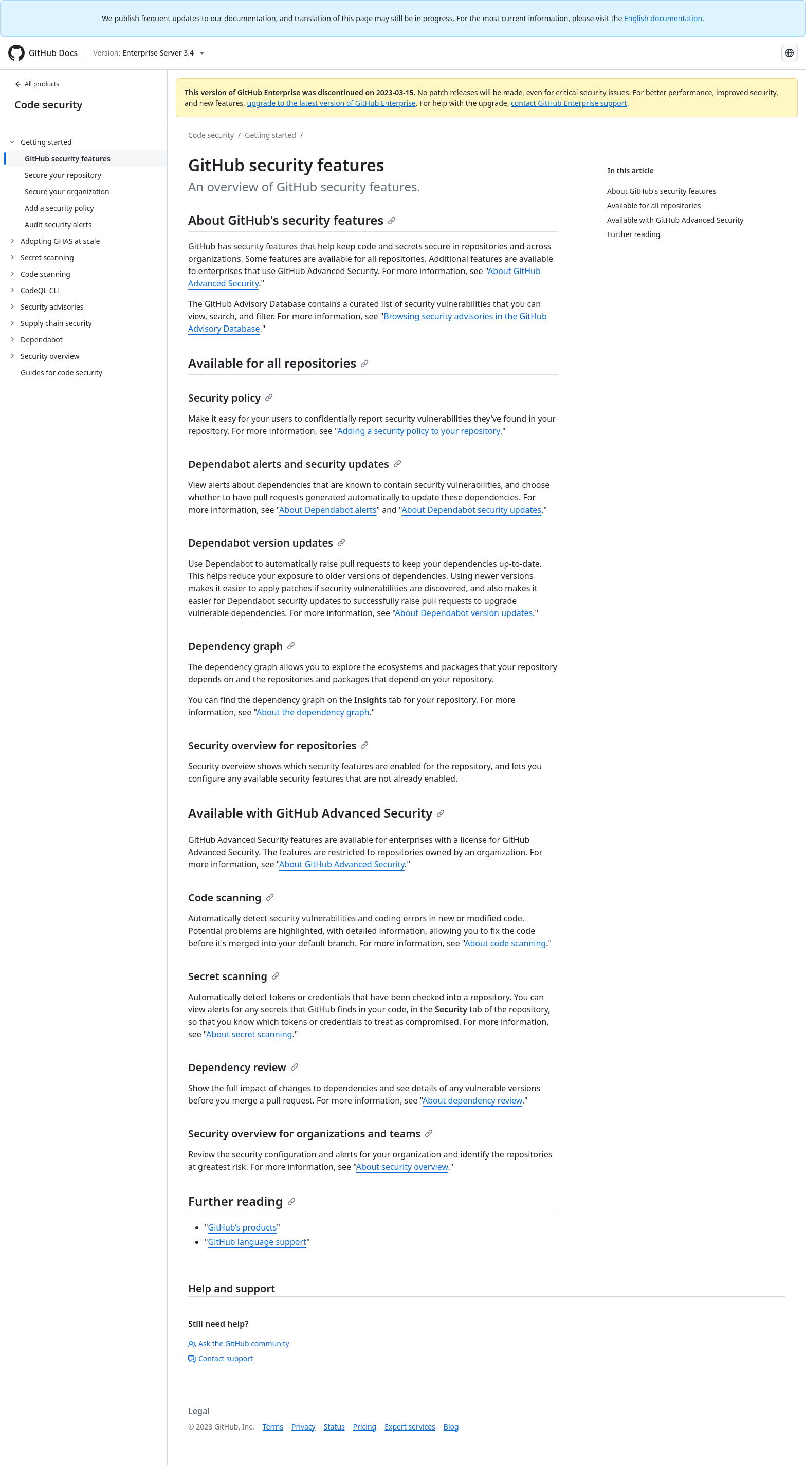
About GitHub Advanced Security (342, 864)
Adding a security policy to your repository (418, 431)
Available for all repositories (278, 362)
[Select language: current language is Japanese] (789, 53)
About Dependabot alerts (327, 509)
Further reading (242, 1200)
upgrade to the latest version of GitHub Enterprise (331, 103)
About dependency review (472, 1100)
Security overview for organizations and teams (310, 1134)
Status (334, 1427)
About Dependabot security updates (471, 509)
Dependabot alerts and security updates (294, 464)
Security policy (230, 398)
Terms (273, 1427)
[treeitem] (87, 183)
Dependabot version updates (266, 543)
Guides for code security (61, 372)
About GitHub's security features (292, 219)
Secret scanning (234, 976)
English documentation (663, 18)
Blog (451, 1427)
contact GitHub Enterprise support (569, 103)
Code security (48, 105)
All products (36, 84)
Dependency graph (241, 646)
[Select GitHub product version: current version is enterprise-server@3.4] (148, 53)
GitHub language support (257, 1241)
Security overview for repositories (278, 745)
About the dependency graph (313, 712)
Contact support (220, 1358)
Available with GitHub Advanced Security (316, 812)
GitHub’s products (242, 1227)
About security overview (402, 1166)
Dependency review (243, 1067)
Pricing (364, 1427)
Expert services (409, 1427)
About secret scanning (249, 1034)
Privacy (303, 1427)
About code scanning (505, 943)
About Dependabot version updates (464, 613)
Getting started (270, 135)
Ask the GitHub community (238, 1343)
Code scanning (231, 898)
